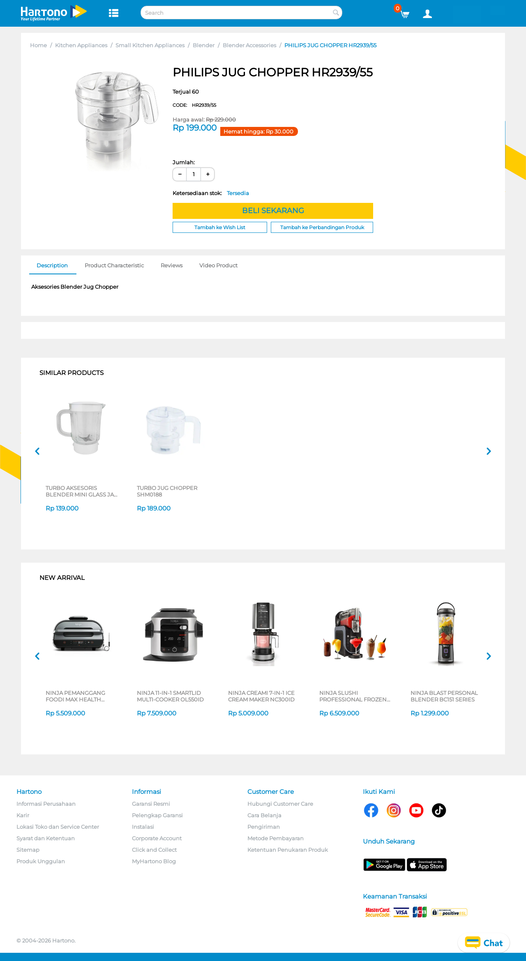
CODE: (194, 105)
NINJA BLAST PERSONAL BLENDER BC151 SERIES (444, 696)
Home (38, 45)
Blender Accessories (249, 45)
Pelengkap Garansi (157, 815)
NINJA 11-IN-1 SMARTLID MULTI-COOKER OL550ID (170, 696)
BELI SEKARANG (273, 210)
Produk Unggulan (40, 861)
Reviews (171, 265)
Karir (22, 815)
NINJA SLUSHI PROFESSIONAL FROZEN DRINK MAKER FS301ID (353, 696)
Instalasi (143, 826)
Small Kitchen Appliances (150, 45)
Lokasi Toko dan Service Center (57, 826)
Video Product (218, 265)
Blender (204, 45)
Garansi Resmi (151, 803)
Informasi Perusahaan (46, 803)
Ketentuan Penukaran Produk (287, 849)
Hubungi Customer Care (280, 803)
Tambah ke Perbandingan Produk (322, 227)
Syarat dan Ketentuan (45, 838)
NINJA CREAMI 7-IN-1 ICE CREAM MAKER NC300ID (261, 696)
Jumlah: (184, 162)
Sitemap (27, 849)
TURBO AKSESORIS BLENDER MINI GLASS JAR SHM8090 (82, 491)
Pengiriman (263, 826)
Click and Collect (154, 849)
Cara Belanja (264, 815)
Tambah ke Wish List (219, 227)
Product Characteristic (114, 265)
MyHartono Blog (154, 861)
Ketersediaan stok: (211, 193)
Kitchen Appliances (81, 45)
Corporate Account (157, 838)
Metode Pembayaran (275, 838)
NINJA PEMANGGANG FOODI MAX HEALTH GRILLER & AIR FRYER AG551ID (75, 696)
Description (52, 265)
